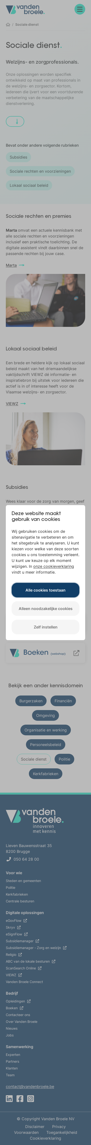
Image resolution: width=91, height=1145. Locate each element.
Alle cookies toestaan (45, 590)
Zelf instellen (46, 627)
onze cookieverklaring (53, 566)
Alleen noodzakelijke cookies (46, 608)
